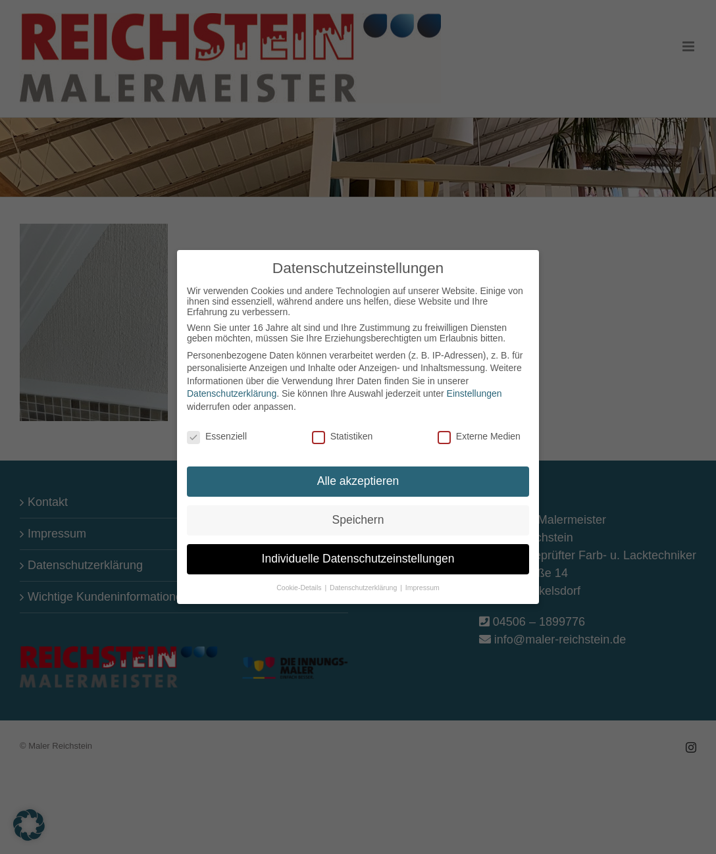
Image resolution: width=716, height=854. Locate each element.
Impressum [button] (422, 583)
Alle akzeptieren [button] (358, 476)
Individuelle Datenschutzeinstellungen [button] (358, 554)
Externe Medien (479, 431)
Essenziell (217, 431)
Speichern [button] (358, 515)
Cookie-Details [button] (299, 583)
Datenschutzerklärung (231, 389)
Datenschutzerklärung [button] (364, 583)
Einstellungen (474, 389)
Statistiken (342, 431)
